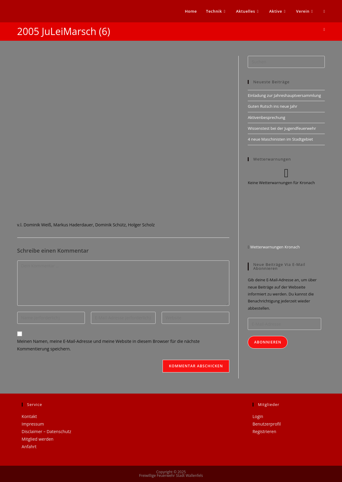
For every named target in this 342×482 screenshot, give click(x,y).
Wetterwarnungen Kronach (274, 247)
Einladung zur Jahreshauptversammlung (284, 95)
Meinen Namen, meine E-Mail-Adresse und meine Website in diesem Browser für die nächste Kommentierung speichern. (108, 345)
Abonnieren (267, 342)
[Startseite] (324, 29)
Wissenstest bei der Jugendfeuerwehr (282, 128)
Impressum (33, 424)
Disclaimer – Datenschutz (46, 431)
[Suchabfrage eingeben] (286, 62)
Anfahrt (29, 446)
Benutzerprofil (267, 424)
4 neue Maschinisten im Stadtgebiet (280, 139)
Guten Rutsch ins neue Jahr (272, 106)
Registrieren (264, 431)
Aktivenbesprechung (266, 117)
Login (258, 416)
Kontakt (29, 416)
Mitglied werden (37, 439)
